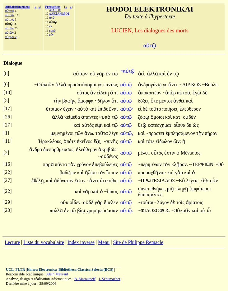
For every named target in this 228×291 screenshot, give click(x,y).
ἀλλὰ (153, 73)
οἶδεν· (76, 202)
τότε (151, 141)
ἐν (109, 73)
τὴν (58, 100)
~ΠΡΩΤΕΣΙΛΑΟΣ (157, 180)
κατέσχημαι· (160, 125)
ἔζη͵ (97, 141)
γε (100, 84)
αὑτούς (9, 19)
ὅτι (114, 100)
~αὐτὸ (82, 109)
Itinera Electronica (42, 269)
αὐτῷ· (126, 109)
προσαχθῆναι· (152, 172)
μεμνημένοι (62, 133)
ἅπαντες (90, 117)
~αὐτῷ (127, 71)
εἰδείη (103, 92)
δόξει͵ (144, 100)
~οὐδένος (108, 156)
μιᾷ (171, 188)
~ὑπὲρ (169, 92)
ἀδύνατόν (64, 180)
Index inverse (81, 242)
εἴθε (205, 180)
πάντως (110, 84)
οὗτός (158, 152)
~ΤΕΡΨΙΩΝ (202, 164)
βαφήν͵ (69, 100)
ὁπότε (70, 141)
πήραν (211, 133)
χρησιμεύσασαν (102, 210)
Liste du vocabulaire (43, 242)
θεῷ (143, 125)
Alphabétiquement (17, 6)
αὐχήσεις (10, 37)
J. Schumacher (109, 279)
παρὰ (49, 164)
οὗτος (83, 92)
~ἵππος (111, 191)
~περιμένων (150, 164)
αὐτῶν (9, 28)
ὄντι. (173, 84)
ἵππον (112, 172)
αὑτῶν (9, 32)
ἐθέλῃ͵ (38, 180)
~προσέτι (155, 133)
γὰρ (101, 73)
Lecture (12, 242)
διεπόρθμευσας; (59, 149)
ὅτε (155, 100)
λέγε (113, 133)
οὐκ (65, 202)
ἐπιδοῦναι (107, 109)
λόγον (163, 202)
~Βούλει (210, 84)
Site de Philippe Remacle (138, 242)
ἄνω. (89, 133)
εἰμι (99, 125)
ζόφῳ (144, 117)
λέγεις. (193, 180)
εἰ (140, 109)
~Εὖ (181, 180)
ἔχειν (69, 109)
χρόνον (84, 164)
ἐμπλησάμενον (180, 133)
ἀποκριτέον (150, 92)
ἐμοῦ (52, 30)
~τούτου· (147, 202)
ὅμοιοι (158, 117)
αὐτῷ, (126, 133)
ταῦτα (102, 133)
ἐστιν (170, 152)
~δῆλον (103, 100)
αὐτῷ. (126, 180)
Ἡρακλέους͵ (50, 141)
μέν (51, 34)
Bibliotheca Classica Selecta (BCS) (85, 269)
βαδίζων (68, 172)
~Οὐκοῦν (44, 84)
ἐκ (50, 26)
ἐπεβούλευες (105, 164)
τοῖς (181, 202)
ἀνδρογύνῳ (150, 84)
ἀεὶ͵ (142, 73)
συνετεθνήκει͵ (152, 188)
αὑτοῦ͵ (184, 92)
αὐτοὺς (9, 15)
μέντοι (166, 100)
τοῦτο (155, 109)
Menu (103, 242)
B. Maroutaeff (84, 279)
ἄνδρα (36, 149)
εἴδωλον (164, 141)
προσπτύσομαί (82, 84)
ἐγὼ (197, 92)
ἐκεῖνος (85, 141)
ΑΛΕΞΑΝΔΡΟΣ (59, 13)
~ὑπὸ (105, 117)
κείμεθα (72, 117)
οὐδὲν (189, 117)
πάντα (61, 164)
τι (116, 92)
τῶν (80, 133)
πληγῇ (182, 188)
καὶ (163, 73)
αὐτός (88, 125)
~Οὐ (219, 164)
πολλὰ (57, 210)
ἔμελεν (111, 202)
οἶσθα (180, 125)
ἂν (93, 92)
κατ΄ (177, 117)
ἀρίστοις (194, 202)
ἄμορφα (86, 100)
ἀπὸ (51, 17)
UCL (10, 269)
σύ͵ (203, 210)
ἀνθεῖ (179, 100)
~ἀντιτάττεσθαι (102, 180)
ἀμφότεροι (200, 188)
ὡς (195, 125)
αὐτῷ (126, 84)
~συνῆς (110, 141)
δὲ (204, 92)
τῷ (115, 73)
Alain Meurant (57, 274)
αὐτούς (9, 10)
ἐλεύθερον (190, 109)
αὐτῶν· (81, 73)
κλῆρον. (179, 164)
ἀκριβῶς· (108, 149)
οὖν (214, 180)
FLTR (20, 269)
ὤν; (177, 141)
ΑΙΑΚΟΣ (55, 10)
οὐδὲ (89, 202)
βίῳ (81, 210)
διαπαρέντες (150, 194)
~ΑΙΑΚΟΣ (190, 84)
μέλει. (144, 152)
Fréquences (52, 6)
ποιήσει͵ (170, 109)
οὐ (93, 73)
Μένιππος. (191, 152)
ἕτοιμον (54, 109)
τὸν (72, 164)
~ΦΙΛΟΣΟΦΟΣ (154, 210)
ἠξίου (91, 172)
